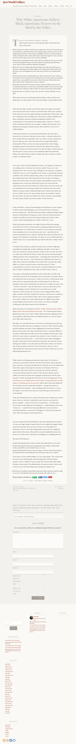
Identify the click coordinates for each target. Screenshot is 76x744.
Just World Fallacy (14, 2)
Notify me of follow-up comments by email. (17, 569)
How (45, 6)
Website (15, 560)
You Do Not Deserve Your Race (12, 629)
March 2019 (8, 670)
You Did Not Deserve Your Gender (13, 634)
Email (15, 556)
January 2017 (8, 688)
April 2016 (7, 702)
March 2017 (8, 685)
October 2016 (8, 692)
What (62, 6)
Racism (45, 480)
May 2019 (7, 666)
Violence (50, 480)
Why (40, 6)
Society (31, 480)
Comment (16, 532)
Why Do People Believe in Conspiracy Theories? (25, 488)
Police (40, 480)
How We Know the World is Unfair (13, 636)
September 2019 (9, 664)
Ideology (50, 487)
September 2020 (9, 660)
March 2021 (8, 655)
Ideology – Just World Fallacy (26, 516)
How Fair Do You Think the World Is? (25, 6)
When (50, 6)
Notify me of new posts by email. (16, 580)
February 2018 (8, 677)
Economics (7, 713)
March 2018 (8, 675)
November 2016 (9, 690)
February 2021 (8, 656)
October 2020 (8, 658)
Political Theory (9, 717)
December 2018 (8, 673)
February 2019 (8, 671)
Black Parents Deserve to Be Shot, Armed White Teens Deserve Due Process (13, 640)
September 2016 (9, 694)
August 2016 (8, 696)
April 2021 (7, 653)
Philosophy (8, 715)
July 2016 (7, 698)
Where (56, 6)
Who (67, 6)
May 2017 (7, 683)
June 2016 (7, 700)
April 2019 (7, 668)
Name (15, 552)
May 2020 (7, 662)
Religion (7, 721)
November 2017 (8, 681)
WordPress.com (36, 739)
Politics (7, 719)
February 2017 (8, 686)
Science (7, 723)
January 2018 (8, 679)
